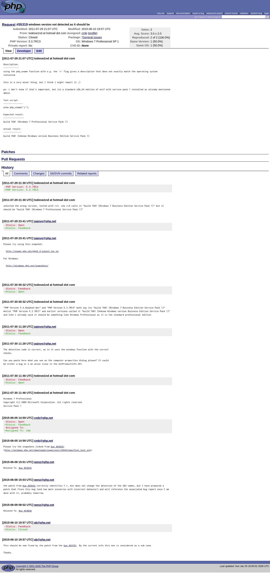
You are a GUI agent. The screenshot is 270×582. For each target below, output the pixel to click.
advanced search (214, 13)
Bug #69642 (25, 476)
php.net (160, 13)
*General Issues (92, 37)
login (266, 13)
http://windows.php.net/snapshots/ (27, 268)
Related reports (87, 173)
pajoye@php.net (45, 222)
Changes (39, 173)
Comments (21, 173)
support (170, 13)
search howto (231, 13)
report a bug (198, 13)
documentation (183, 13)
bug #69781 (70, 555)
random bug (256, 13)
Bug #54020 (25, 519)
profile (92, 33)
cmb (84, 33)
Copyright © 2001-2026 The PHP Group (37, 575)
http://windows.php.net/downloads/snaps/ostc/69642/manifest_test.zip (48, 458)
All (6, 173)
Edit (39, 50)
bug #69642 (57, 455)
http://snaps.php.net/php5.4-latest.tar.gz (32, 253)
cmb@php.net (43, 423)
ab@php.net (42, 530)
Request (8, 24)
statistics (244, 13)
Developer (24, 50)
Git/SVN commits (61, 173)
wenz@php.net (44, 470)
